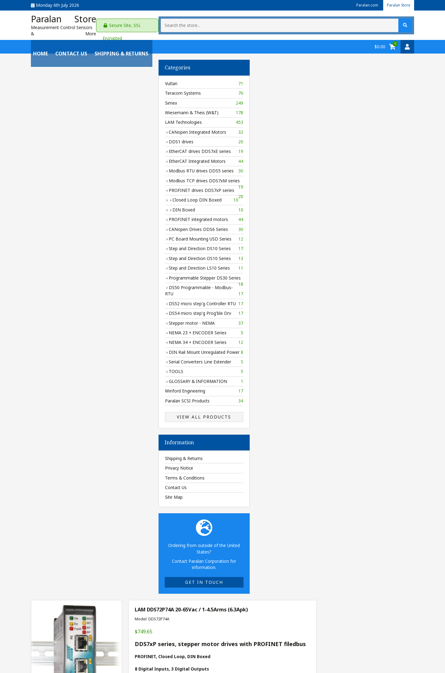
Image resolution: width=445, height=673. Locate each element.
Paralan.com (362, 5)
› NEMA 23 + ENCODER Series (76, 330)
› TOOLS (76, 369)
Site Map (46, 494)
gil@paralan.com (216, 643)
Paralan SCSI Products (76, 398)
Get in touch (76, 579)
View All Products (76, 414)
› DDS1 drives (76, 139)
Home (38, 44)
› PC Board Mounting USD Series (76, 236)
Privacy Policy (122, 643)
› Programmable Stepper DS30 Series (76, 276)
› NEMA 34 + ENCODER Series (76, 339)
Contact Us (69, 44)
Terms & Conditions (57, 475)
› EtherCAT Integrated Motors (76, 158)
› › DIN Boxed (76, 207)
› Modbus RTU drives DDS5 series (76, 168)
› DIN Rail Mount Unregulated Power (76, 349)
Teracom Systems (76, 90)
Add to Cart (285, 444)
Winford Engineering (76, 388)
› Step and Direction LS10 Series (76, 265)
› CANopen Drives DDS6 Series (76, 227)
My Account (42, 643)
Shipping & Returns (119, 44)
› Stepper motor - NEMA (76, 320)
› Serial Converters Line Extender (76, 359)
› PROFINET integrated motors (76, 217)
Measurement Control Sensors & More (70, 31)
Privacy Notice (51, 465)
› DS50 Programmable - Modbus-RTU (76, 288)
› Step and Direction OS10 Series (76, 256)
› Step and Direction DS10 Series (76, 246)
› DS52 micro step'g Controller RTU (76, 301)
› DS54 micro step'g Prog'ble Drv (76, 310)
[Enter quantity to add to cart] (239, 444)
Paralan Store (396, 5)
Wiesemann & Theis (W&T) (76, 110)
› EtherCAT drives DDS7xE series (76, 149)
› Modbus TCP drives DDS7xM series (76, 179)
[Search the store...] (356, 24)
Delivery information (259, 429)
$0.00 (380, 44)
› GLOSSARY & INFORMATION (76, 379)
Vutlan (76, 81)
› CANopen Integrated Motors (76, 129)
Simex (76, 100)
